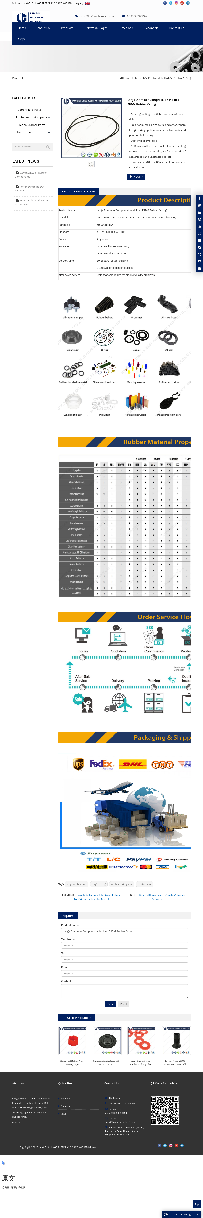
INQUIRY (136, 176)
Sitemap (92, 1147)
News (62, 1113)
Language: (82, 3)
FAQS (21, 39)
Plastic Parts (24, 132)
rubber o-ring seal (121, 884)
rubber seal (144, 884)
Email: (65, 967)
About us (43, 28)
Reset (123, 1004)
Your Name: (68, 939)
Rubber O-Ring (182, 78)
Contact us (176, 28)
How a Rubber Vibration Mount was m (31, 202)
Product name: (70, 925)
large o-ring (99, 884)
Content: (66, 981)
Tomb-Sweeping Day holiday (29, 188)
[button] (74, 28)
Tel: (63, 953)
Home (22, 28)
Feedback (151, 28)
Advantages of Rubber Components (31, 174)
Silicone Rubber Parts (30, 125)
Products (68, 28)
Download (126, 28)
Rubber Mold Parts (159, 78)
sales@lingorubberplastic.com (97, 16)
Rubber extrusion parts (32, 117)
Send (111, 1004)
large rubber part (76, 884)
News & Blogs (97, 28)
